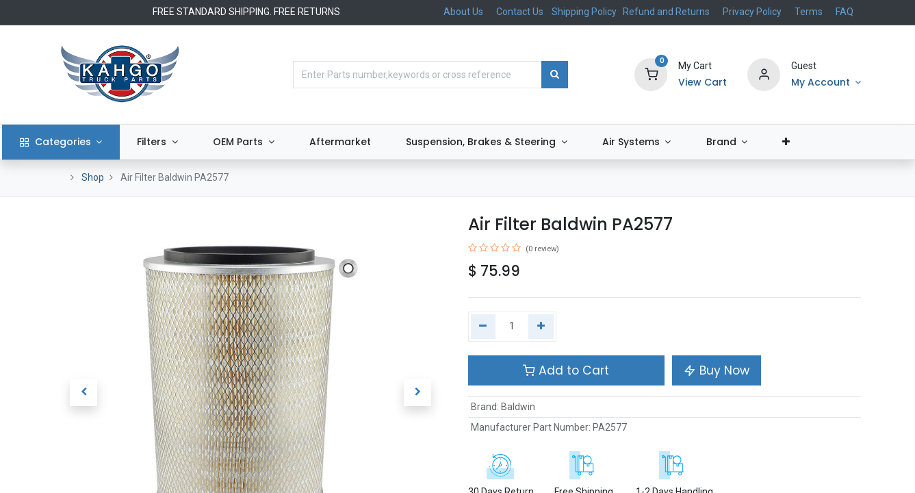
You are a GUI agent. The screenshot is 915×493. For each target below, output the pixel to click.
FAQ (844, 11)
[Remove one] (483, 326)
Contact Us (519, 11)
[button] (838, 142)
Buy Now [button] (716, 370)
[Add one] (541, 326)
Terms (809, 11)
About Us (463, 11)
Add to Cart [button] (566, 370)
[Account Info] (826, 83)
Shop (92, 177)
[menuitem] (392, 142)
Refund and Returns (666, 11)
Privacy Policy (752, 11)
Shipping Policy (585, 11)
